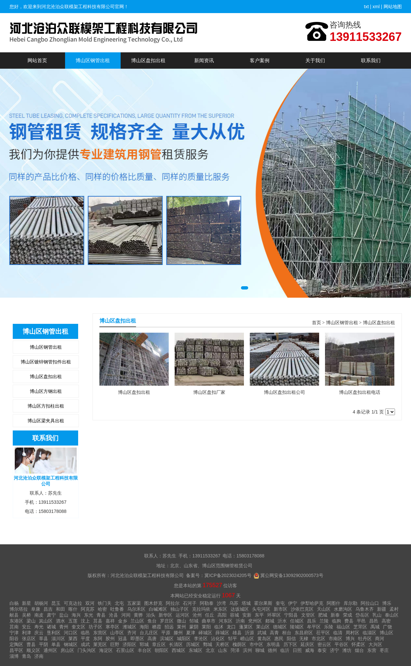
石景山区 (125, 650)
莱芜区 (100, 644)
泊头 (150, 615)
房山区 (67, 650)
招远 (169, 626)
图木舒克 (153, 603)
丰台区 (144, 650)
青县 (101, 615)
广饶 (387, 626)
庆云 (38, 632)
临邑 (85, 632)
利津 (26, 632)
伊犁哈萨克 (311, 603)
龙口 (231, 626)
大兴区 (375, 644)
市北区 (318, 638)
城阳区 (184, 638)
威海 (309, 650)
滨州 (247, 650)
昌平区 (16, 650)
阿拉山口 (370, 603)
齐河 (131, 632)
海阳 (144, 626)
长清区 (176, 644)
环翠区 (274, 615)
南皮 (38, 615)
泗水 (60, 620)
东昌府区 (304, 632)
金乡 (122, 620)
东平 (259, 615)
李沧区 (201, 638)
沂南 (240, 620)
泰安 (322, 650)
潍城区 (129, 626)
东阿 (97, 638)
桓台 (286, 632)
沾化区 (218, 638)
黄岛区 (264, 638)
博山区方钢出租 (46, 391)
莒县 (97, 620)
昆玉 (55, 603)
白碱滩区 (158, 609)
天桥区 (222, 644)
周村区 (352, 632)
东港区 (16, 620)
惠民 (278, 638)
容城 (234, 615)
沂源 (249, 632)
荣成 (347, 615)
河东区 (225, 620)
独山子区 (179, 609)
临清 (337, 632)
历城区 (193, 644)
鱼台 (152, 620)
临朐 (336, 620)
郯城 (269, 620)
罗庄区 (167, 620)
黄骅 (138, 615)
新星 (26, 603)
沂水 (282, 620)
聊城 (260, 650)
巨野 (114, 644)
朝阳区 (161, 650)
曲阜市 (208, 620)
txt (366, 6)
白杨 (14, 603)
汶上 (85, 620)
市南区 (335, 638)
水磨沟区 (343, 609)
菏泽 (235, 650)
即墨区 (137, 638)
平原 (165, 632)
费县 (348, 620)
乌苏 (233, 603)
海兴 (76, 615)
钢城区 (70, 644)
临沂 (284, 650)
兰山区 (137, 620)
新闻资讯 (204, 60)
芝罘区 (360, 626)
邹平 (232, 638)
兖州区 (255, 620)
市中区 (256, 644)
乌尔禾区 (136, 609)
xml (376, 6)
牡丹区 (365, 638)
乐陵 (328, 626)
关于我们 (315, 60)
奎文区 (78, 626)
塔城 (246, 603)
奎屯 (280, 603)
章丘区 (159, 644)
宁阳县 (291, 615)
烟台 (359, 650)
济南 (38, 656)
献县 (14, 615)
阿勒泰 (207, 603)
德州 (272, 650)
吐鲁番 (117, 609)
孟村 (394, 609)
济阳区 (129, 644)
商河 (379, 638)
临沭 (218, 626)
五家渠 (134, 603)
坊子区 (95, 626)
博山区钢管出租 (93, 60)
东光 (88, 615)
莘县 (43, 638)
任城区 (297, 620)
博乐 (386, 603)
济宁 (334, 650)
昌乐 (311, 620)
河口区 (70, 632)
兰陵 (324, 620)
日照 (297, 650)
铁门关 (104, 603)
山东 (222, 650)
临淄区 (369, 632)
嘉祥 (110, 620)
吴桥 (26, 615)
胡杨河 (41, 603)
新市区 (280, 609)
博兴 (350, 638)
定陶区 (16, 644)
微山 (181, 620)
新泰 (335, 615)
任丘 (209, 615)
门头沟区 (86, 650)
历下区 (290, 644)
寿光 (38, 626)
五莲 (72, 620)
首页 (316, 322)
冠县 (122, 638)
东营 (371, 650)
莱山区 (263, 626)
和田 (60, 609)
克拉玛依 (201, 609)
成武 (85, 644)
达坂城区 (240, 609)
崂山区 (247, 638)
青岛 (26, 656)
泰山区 (392, 615)
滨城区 (167, 638)
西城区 (178, 650)
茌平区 (323, 632)
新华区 (165, 615)
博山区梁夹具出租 (45, 420)
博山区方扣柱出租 (45, 406)
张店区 (29, 638)
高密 (386, 620)
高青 (274, 632)
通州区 (50, 650)
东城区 (195, 650)
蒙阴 (193, 626)
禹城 (375, 626)
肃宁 (51, 615)
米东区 (220, 609)
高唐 (152, 638)
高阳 (222, 615)
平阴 (43, 644)
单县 (55, 644)
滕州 (178, 632)
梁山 (31, 620)
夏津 (190, 632)
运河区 (182, 615)
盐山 (63, 615)
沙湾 (221, 603)
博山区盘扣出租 (148, 60)
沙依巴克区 (302, 609)
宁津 (14, 632)
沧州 (197, 615)
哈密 (102, 609)
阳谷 (14, 638)
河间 (125, 615)
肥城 (322, 615)
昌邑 (373, 620)
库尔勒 (350, 603)
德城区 (280, 626)
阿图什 (333, 603)
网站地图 (393, 6)
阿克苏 (87, 609)
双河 (89, 603)
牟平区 (314, 626)
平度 (85, 638)
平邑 (361, 620)
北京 (210, 650)
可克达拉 (73, 603)
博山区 (386, 632)
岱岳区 (362, 615)
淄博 (14, 656)
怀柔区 (358, 644)
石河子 (190, 603)
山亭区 (117, 632)
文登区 (308, 615)
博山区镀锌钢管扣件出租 (46, 361)
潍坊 (346, 650)
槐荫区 (239, 644)
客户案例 (259, 60)
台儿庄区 (149, 632)
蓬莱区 (246, 626)
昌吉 (48, 609)
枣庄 (384, 650)
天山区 (324, 609)
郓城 (144, 644)
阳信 (291, 638)
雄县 (237, 632)
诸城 (51, 626)
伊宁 (292, 603)
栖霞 (156, 626)
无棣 (303, 638)
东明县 (273, 644)
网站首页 (37, 60)
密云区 (324, 644)
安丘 (26, 626)
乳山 (377, 615)
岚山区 (46, 620)
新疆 (381, 609)
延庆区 (307, 644)
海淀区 (106, 650)
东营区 (100, 632)
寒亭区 (112, 626)
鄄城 (207, 644)
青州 (63, 626)
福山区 (343, 626)
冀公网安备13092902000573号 (291, 575)
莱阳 (206, 626)
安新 (246, 615)
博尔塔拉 (18, 609)
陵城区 (297, 626)
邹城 (193, 620)
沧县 (113, 615)
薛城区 (222, 632)
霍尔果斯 (263, 603)
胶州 (110, 638)
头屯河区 (261, 609)
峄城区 (205, 632)
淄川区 (58, 638)
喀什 (72, 609)
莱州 (181, 626)
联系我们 (371, 60)
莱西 (72, 638)
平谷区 (341, 644)
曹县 (31, 644)
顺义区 (33, 650)
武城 (261, 632)
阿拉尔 (173, 603)
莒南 (14, 626)
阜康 (35, 609)
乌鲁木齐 (364, 609)
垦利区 (53, 632)
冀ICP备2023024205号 (227, 575)
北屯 (119, 603)
